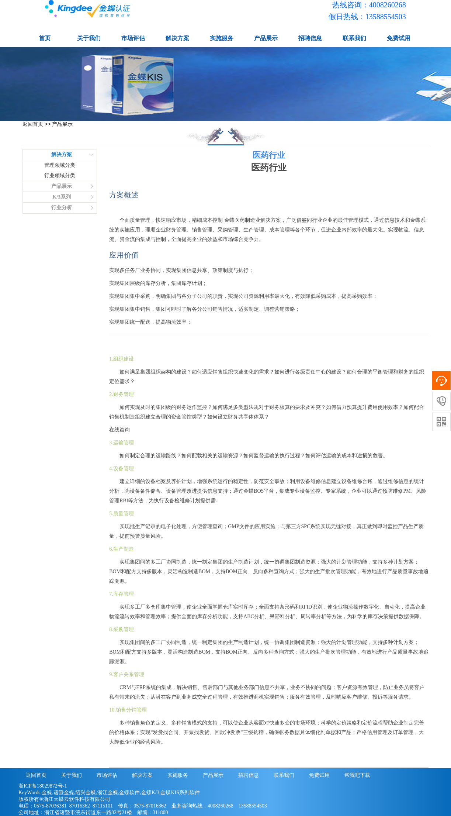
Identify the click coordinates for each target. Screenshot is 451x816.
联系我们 (354, 38)
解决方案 (177, 38)
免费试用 (398, 38)
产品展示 (266, 38)
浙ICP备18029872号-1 (42, 786)
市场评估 (133, 38)
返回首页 (32, 124)
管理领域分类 (59, 165)
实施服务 (221, 38)
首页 (45, 38)
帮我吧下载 (357, 775)
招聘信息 (310, 38)
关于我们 (89, 38)
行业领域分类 (59, 175)
